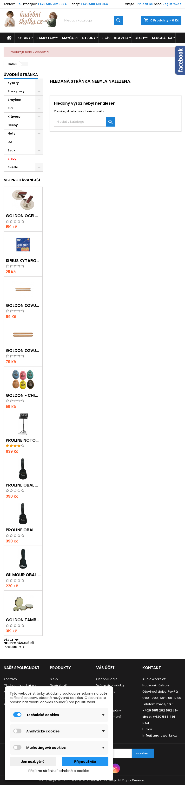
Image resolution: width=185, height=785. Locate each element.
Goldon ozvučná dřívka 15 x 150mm (23, 351)
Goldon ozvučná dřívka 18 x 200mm (23, 306)
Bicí (104, 37)
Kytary (24, 37)
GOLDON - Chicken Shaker (23, 395)
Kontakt (9, 4)
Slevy (11, 158)
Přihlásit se (144, 4)
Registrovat (172, 4)
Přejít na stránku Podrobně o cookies (59, 770)
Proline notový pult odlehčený (23, 440)
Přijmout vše (85, 761)
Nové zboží (58, 685)
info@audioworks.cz (159, 735)
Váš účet (105, 667)
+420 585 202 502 (51, 4)
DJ (9, 142)
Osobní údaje (107, 679)
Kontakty (10, 679)
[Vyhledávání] (92, 20)
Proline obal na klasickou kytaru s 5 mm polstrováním (23, 485)
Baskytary (46, 37)
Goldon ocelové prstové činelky (23, 216)
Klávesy (121, 37)
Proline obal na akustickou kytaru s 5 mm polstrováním (23, 530)
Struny (88, 37)
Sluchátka (162, 37)
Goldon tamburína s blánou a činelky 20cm (23, 620)
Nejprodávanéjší (22, 180)
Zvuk (11, 150)
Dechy (140, 37)
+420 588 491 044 (94, 4)
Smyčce (69, 37)
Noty (11, 133)
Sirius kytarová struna (23, 261)
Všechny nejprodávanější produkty (19, 644)
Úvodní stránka (21, 74)
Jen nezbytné (33, 761)
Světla (12, 167)
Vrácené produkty (110, 685)
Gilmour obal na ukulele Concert (23, 575)
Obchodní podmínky (20, 685)
